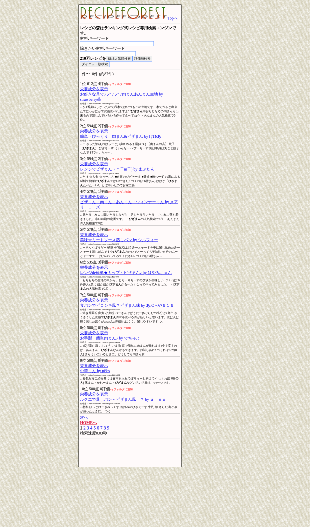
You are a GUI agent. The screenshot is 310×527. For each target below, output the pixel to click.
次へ (84, 417)
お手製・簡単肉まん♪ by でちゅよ (110, 338)
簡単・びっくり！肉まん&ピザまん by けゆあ (120, 136)
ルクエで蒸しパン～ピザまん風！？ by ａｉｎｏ (123, 399)
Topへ (129, 18)
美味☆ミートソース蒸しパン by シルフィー (119, 240)
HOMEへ (88, 422)
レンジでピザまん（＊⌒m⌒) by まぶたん (117, 169)
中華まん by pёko (95, 371)
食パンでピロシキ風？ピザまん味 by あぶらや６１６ (127, 305)
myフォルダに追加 (119, 84)
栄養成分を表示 (94, 89)
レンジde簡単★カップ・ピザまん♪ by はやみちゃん (126, 272)
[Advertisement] (37, 79)
